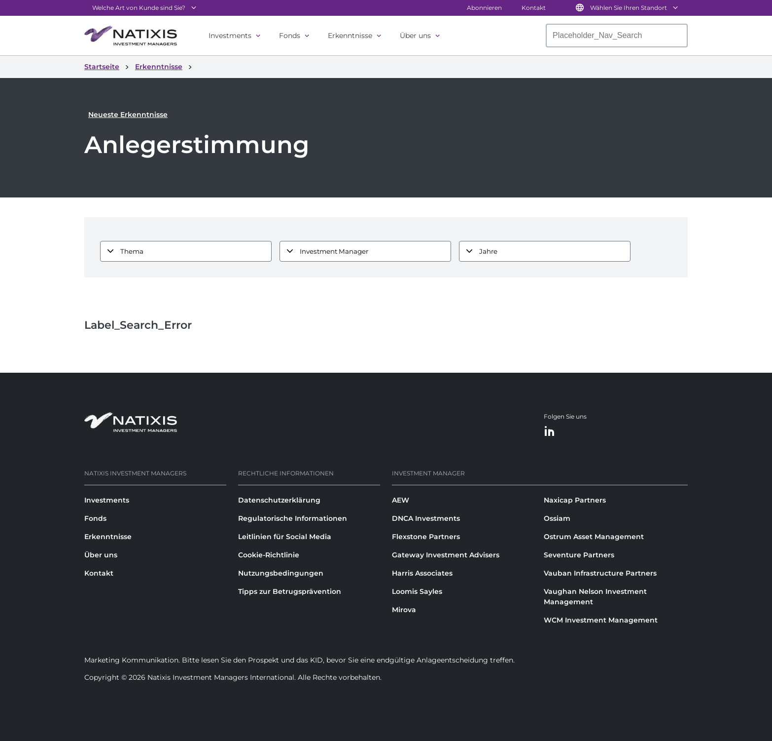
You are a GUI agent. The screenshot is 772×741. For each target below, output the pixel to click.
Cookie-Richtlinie (268, 554)
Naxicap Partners (575, 500)
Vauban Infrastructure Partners (600, 573)
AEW (400, 500)
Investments (230, 35)
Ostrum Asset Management (594, 536)
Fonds (289, 35)
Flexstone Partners (426, 536)
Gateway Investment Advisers (445, 554)
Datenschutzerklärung (279, 500)
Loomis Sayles (417, 591)
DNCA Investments (426, 518)
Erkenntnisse (350, 35)
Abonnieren (484, 7)
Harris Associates (422, 573)
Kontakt (534, 7)
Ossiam (557, 518)
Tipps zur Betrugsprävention (289, 591)
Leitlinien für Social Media (284, 536)
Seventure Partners (579, 554)
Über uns (415, 35)
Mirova (404, 609)
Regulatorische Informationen (292, 518)
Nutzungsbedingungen (280, 573)
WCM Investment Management (601, 620)
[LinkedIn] (550, 431)
